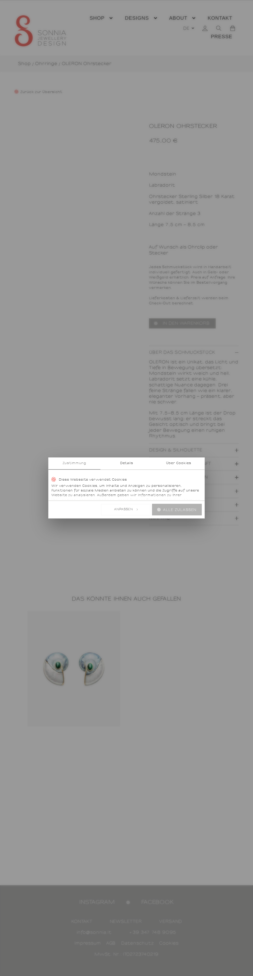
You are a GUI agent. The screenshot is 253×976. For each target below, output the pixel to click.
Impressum (87, 943)
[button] (188, 28)
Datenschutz (137, 943)
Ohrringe (46, 63)
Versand (170, 921)
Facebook (157, 902)
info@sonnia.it (94, 932)
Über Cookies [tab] (178, 463)
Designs (137, 18)
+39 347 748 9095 (152, 932)
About (178, 18)
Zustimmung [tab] (74, 463)
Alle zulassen (180, 510)
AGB (111, 943)
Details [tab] (126, 463)
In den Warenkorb (186, 323)
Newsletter (126, 921)
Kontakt (220, 18)
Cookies (169, 943)
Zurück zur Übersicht (41, 92)
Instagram (97, 902)
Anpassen (126, 509)
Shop (97, 18)
